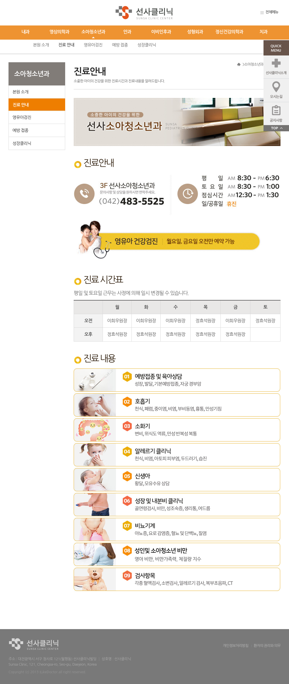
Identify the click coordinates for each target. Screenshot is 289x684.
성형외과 (195, 32)
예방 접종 (120, 45)
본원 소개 (41, 45)
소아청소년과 (93, 32)
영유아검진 (93, 45)
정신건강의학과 (229, 32)
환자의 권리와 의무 (267, 645)
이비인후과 (161, 32)
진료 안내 (66, 45)
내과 (25, 32)
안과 (127, 32)
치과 (263, 32)
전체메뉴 (271, 12)
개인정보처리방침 (235, 645)
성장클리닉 (146, 45)
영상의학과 (59, 32)
